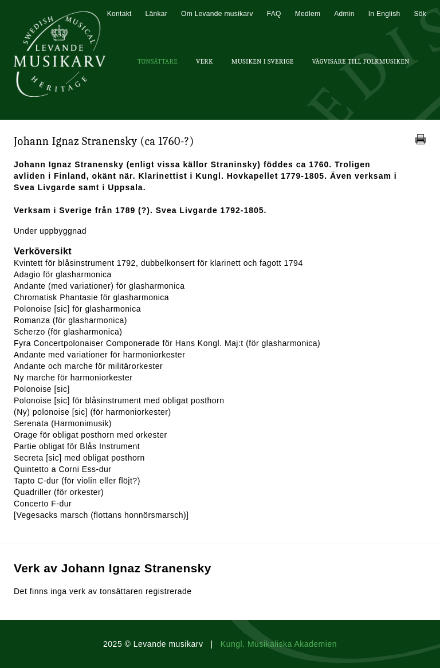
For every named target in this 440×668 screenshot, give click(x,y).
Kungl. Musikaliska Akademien (279, 644)
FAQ (274, 14)
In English (384, 14)
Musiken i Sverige (262, 61)
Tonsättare (158, 61)
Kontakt (119, 14)
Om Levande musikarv (217, 14)
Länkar (157, 14)
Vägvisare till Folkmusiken (360, 61)
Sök (420, 14)
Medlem (307, 14)
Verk (204, 61)
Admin (344, 14)
